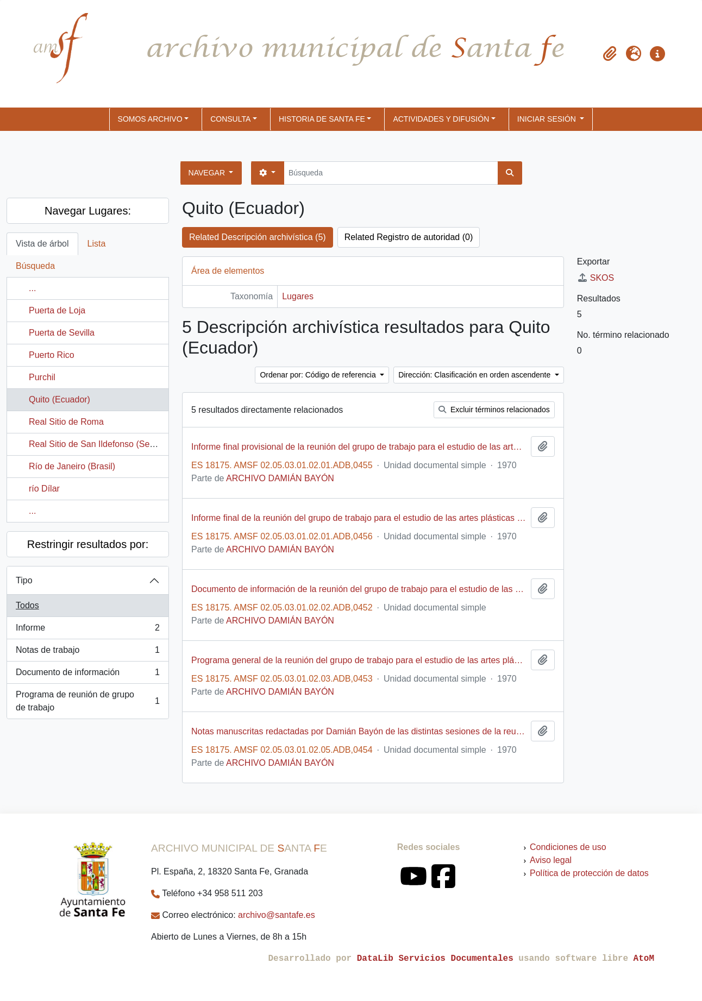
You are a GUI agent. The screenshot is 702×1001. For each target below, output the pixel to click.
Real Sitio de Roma (66, 421)
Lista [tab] (96, 243)
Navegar (208, 172)
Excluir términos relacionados (494, 409)
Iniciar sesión (547, 119)
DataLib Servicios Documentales (435, 959)
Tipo (24, 580)
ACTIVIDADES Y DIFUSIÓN (441, 119)
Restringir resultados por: (87, 544)
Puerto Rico (51, 355)
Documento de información (87, 674)
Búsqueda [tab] (35, 265)
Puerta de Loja (57, 310)
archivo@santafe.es (276, 915)
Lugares (298, 296)
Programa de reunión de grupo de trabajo (87, 701)
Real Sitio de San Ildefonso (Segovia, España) (118, 444)
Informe (87, 630)
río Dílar (44, 488)
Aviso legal (551, 860)
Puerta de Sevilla (62, 332)
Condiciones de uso (568, 847)
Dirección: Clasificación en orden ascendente (475, 374)
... (32, 288)
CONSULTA (230, 119)
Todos (27, 605)
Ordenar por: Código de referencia (319, 374)
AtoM (644, 959)
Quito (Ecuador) (59, 399)
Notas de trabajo (87, 652)
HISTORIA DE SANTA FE (322, 119)
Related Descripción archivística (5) (257, 237)
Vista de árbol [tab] (42, 243)
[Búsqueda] (391, 173)
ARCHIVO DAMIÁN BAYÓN (280, 478)
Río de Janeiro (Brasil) (72, 466)
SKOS (595, 277)
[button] (610, 54)
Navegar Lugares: (88, 211)
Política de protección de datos (589, 873)
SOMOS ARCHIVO (150, 119)
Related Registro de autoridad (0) (408, 237)
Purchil (42, 377)
